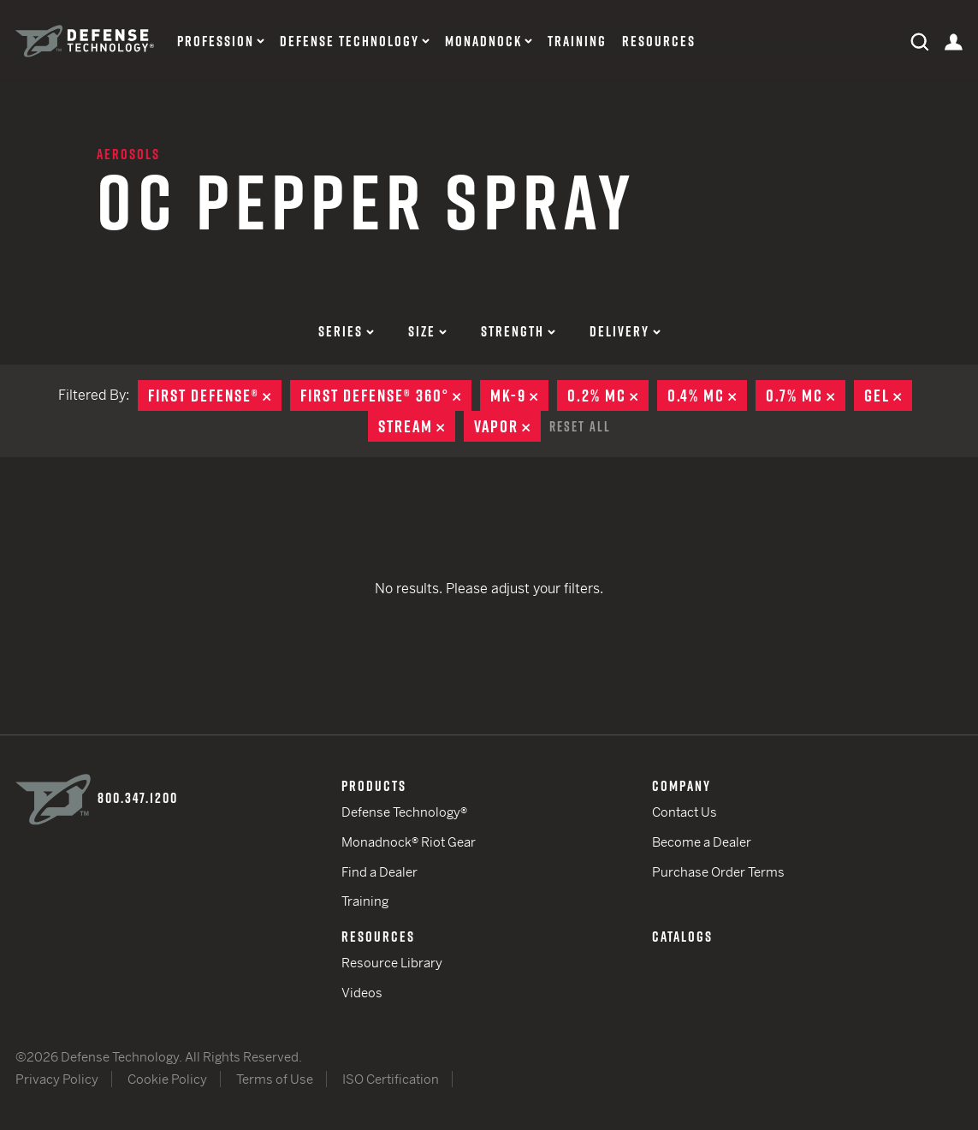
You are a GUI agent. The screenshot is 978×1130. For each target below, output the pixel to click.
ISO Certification (390, 1079)
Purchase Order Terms (718, 872)
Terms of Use (274, 1079)
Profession (215, 41)
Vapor (507, 426)
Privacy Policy (56, 1079)
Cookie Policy (167, 1079)
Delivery (625, 331)
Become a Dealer (701, 842)
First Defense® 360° (385, 395)
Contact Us (684, 812)
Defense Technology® (404, 812)
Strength (518, 331)
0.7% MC (805, 395)
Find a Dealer (379, 872)
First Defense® (215, 395)
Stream (416, 426)
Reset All (580, 426)
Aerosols (128, 154)
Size (427, 331)
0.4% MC (707, 395)
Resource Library (391, 963)
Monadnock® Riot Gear (408, 842)
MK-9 (519, 395)
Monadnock (483, 41)
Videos (361, 992)
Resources (659, 41)
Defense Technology (349, 41)
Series (346, 331)
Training (577, 41)
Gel (888, 395)
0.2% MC (608, 395)
